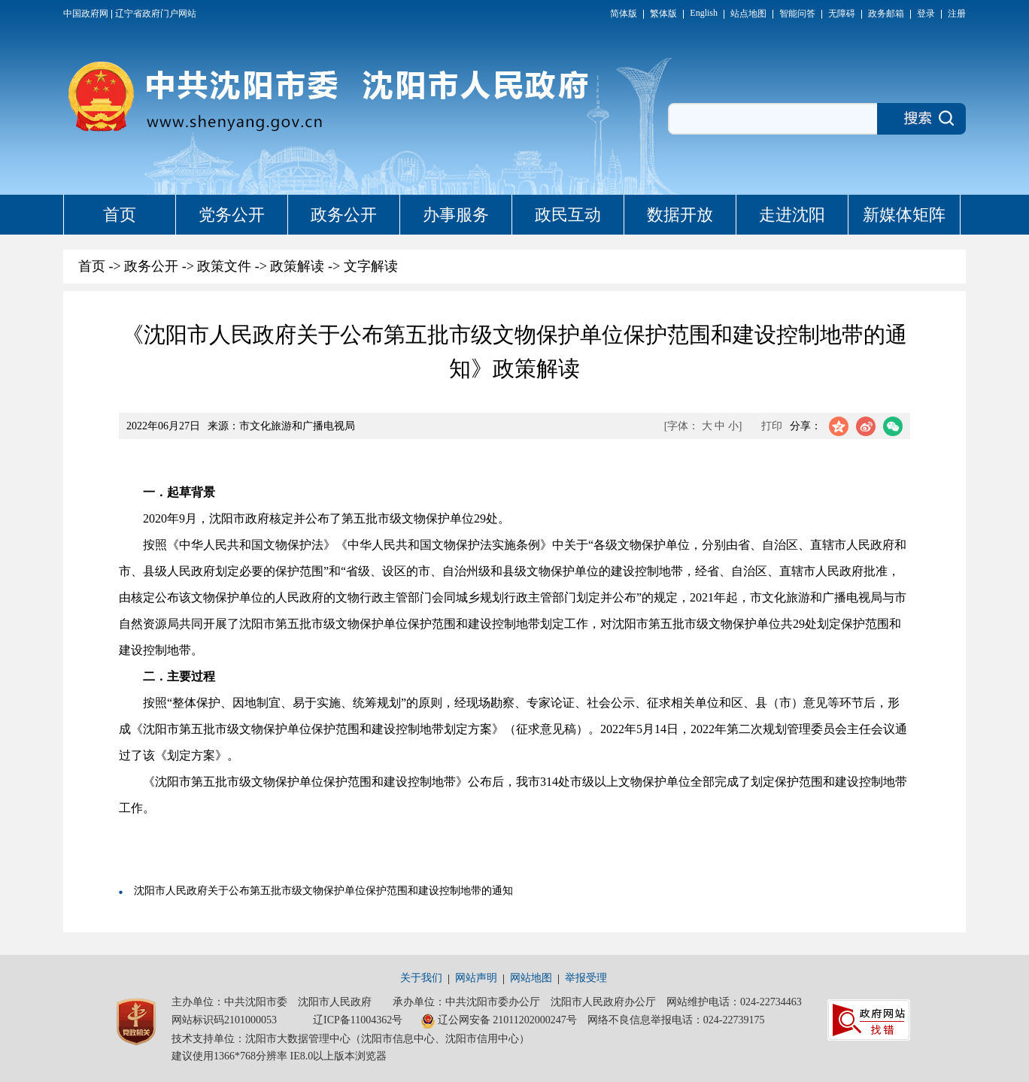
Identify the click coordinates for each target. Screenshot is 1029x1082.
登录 (926, 13)
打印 (771, 426)
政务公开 (344, 214)
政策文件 (224, 266)
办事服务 (456, 214)
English (704, 13)
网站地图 (531, 977)
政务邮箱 (886, 13)
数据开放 (680, 214)
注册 (957, 13)
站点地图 (748, 13)
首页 (119, 214)
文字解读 (371, 266)
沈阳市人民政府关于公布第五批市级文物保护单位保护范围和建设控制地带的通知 (323, 890)
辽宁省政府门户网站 (155, 13)
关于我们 (421, 977)
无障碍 (841, 13)
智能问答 (797, 13)
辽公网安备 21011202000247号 (498, 1021)
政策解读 (297, 266)
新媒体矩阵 (904, 214)
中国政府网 (85, 13)
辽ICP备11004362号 (357, 1020)
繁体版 (663, 13)
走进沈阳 (792, 214)
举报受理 (586, 977)
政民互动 (568, 214)
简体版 (623, 13)
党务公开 (232, 214)
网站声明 (476, 977)
